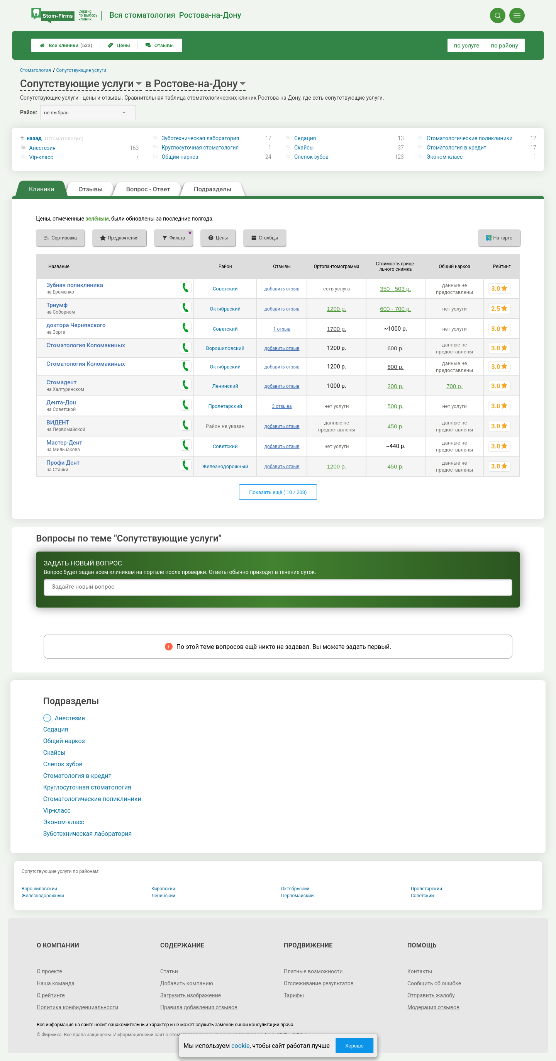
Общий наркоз (180, 157)
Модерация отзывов (433, 1007)
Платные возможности (313, 971)
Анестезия (42, 148)
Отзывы (160, 45)
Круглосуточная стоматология (200, 147)
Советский (225, 289)
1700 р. (336, 329)
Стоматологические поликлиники (469, 138)
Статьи (169, 971)
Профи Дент (63, 462)
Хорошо (354, 1046)
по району (504, 45)
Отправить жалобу (431, 995)
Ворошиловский (225, 348)
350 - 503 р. (395, 288)
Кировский (163, 888)
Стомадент (61, 382)
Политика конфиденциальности (77, 1007)
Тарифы (294, 995)
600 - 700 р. (395, 309)
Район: (28, 112)
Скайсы (304, 147)
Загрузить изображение (190, 995)
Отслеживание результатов (319, 983)
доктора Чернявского (75, 325)
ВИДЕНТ (58, 422)
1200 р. (336, 309)
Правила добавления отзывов (198, 1007)
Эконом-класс (445, 157)
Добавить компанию (186, 983)
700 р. (454, 386)
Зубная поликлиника (74, 285)
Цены (119, 45)
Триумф (57, 305)
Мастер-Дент (64, 442)
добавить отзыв (282, 289)
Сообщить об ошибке (434, 983)
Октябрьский (225, 309)
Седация (305, 138)
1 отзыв (281, 329)
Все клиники (66, 45)
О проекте (49, 971)
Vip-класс (41, 157)
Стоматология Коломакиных (85, 345)
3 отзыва (282, 406)
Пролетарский (225, 406)
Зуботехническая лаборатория (200, 138)
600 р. (396, 348)
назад (55, 138)
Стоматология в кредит (456, 147)
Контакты (419, 971)
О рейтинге (51, 995)
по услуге (467, 45)
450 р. (396, 426)
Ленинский (225, 386)
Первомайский (297, 895)
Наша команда (56, 983)
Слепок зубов (311, 157)
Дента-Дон (61, 402)
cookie (240, 1045)
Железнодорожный (225, 466)
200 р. (396, 386)
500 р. (396, 406)
